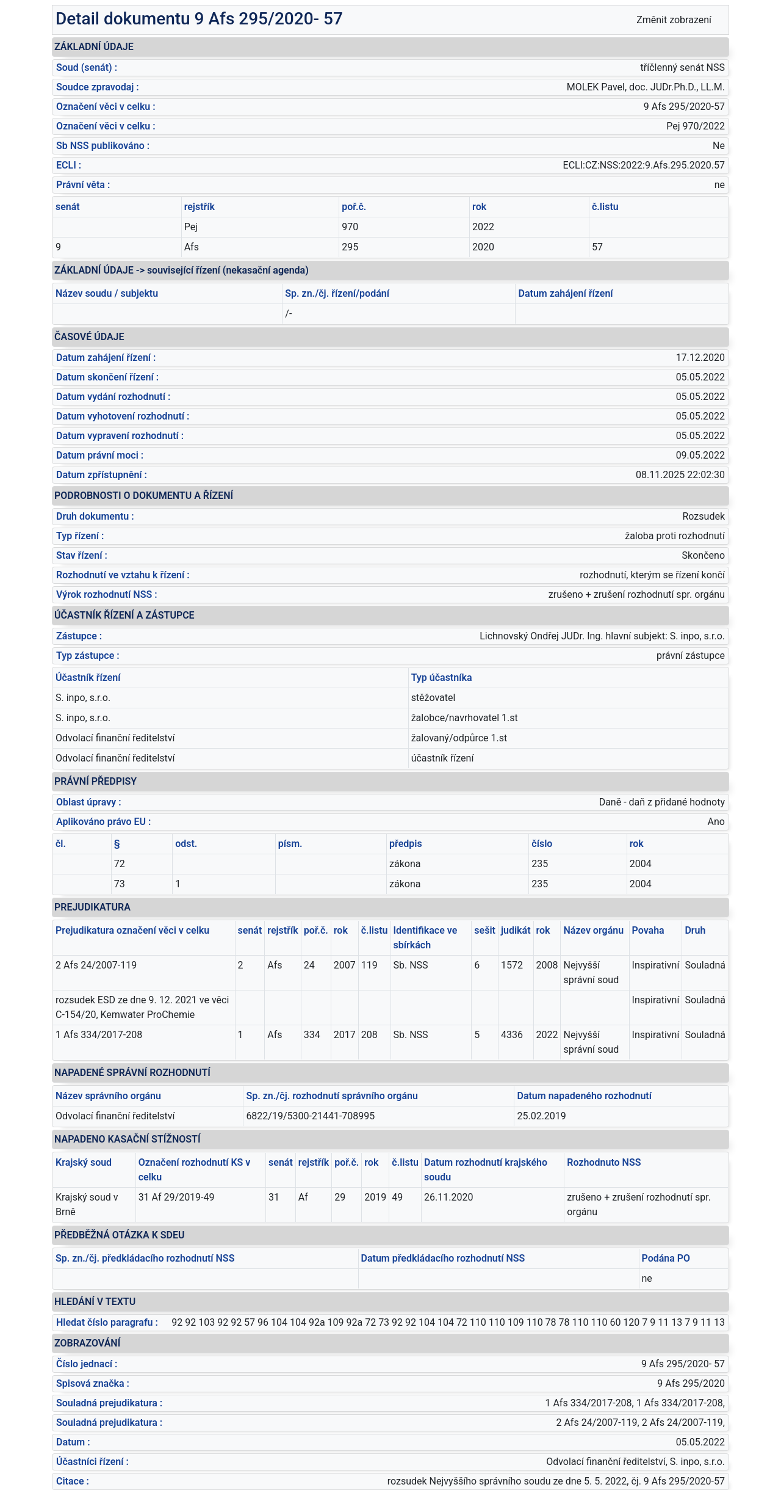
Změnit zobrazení (673, 20)
